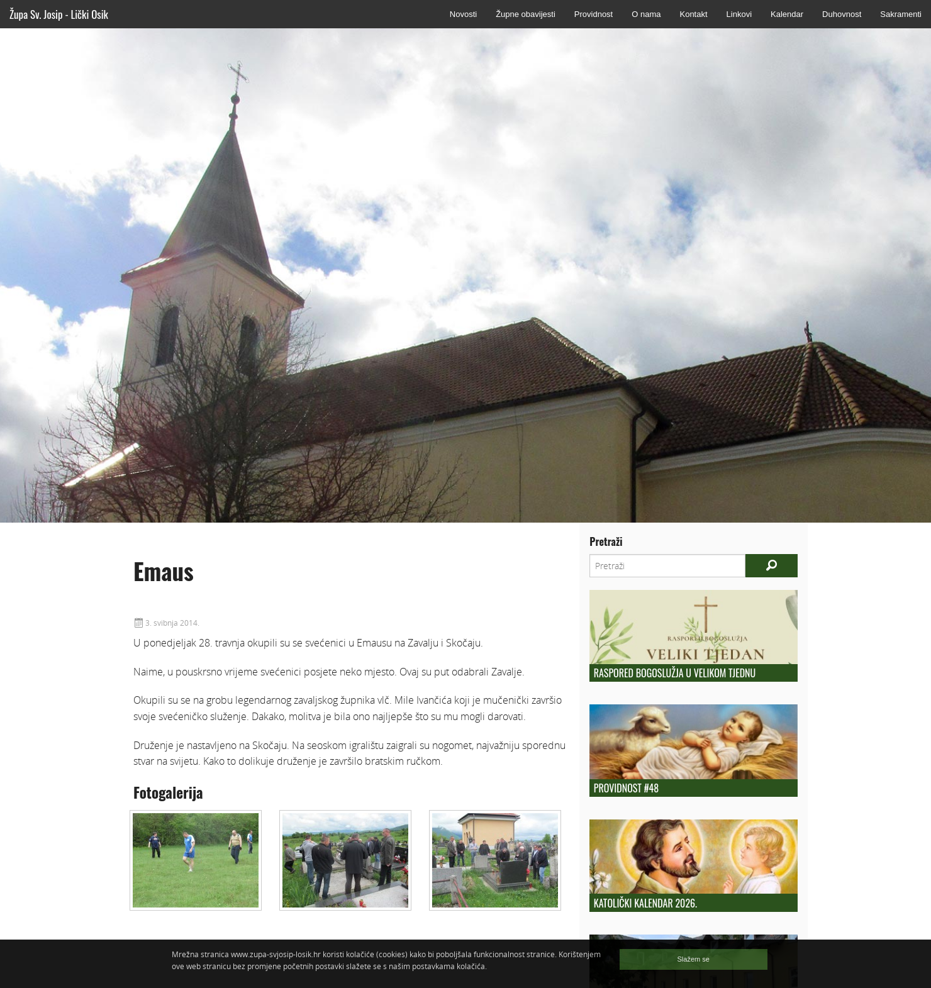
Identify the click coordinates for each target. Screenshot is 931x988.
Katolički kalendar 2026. (645, 903)
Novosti (463, 14)
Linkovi (739, 14)
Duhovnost (841, 14)
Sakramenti (901, 14)
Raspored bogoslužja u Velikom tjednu (674, 672)
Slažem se (693, 959)
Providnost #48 (626, 788)
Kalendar (787, 14)
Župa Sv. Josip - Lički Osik (58, 14)
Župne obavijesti (525, 14)
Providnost (593, 14)
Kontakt (693, 14)
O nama (646, 14)
